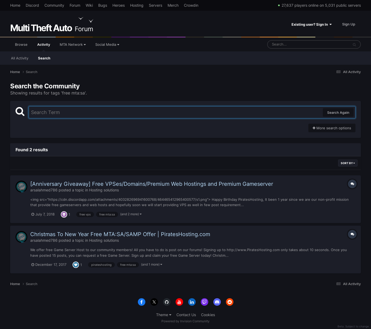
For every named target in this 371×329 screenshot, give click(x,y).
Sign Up (348, 24)
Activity (43, 46)
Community (54, 5)
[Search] (294, 44)
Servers (155, 5)
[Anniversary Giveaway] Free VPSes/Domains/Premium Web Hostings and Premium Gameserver (151, 184)
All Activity (19, 58)
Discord (32, 5)
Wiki (89, 5)
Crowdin (191, 5)
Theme (163, 314)
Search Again (338, 112)
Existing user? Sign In (312, 24)
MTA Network (73, 44)
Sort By (348, 163)
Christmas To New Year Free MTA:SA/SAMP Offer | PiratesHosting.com (120, 234)
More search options (332, 128)
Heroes (118, 5)
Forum (75, 5)
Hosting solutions (104, 190)
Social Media (107, 44)
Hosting (136, 5)
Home (15, 5)
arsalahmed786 (44, 190)
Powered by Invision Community (185, 321)
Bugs (102, 5)
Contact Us (186, 314)
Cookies (208, 314)
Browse (21, 44)
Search (44, 58)
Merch (173, 5)
